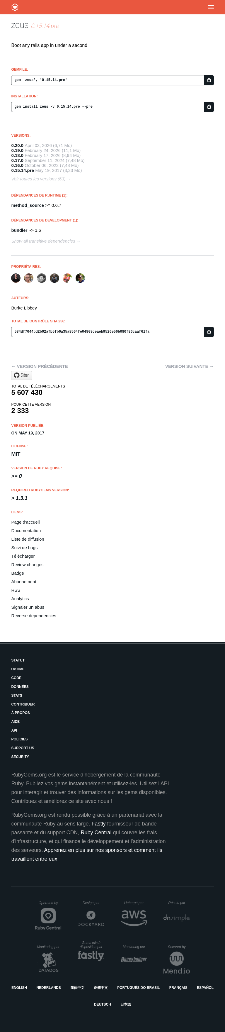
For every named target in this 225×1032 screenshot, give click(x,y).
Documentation (26, 530)
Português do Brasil (138, 988)
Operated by (50, 905)
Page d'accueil (25, 522)
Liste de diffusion (27, 539)
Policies (19, 739)
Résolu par (179, 903)
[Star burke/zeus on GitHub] (21, 375)
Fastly (99, 824)
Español (205, 988)
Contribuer (23, 704)
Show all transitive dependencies (43, 240)
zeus (20, 25)
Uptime (17, 669)
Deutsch (102, 1004)
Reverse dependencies (33, 615)
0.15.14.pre (22, 170)
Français (178, 988)
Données (19, 687)
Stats (16, 695)
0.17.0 (17, 160)
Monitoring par (49, 947)
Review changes (27, 564)
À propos (20, 713)
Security (20, 757)
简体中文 (77, 988)
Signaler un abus (27, 607)
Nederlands (48, 988)
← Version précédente (39, 366)
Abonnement (23, 581)
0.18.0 (17, 155)
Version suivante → (189, 366)
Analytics (20, 598)
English (19, 988)
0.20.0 (17, 145)
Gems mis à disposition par (92, 945)
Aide (15, 722)
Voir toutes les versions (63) (38, 178)
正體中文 (101, 988)
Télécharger (23, 556)
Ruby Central (96, 832)
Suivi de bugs (24, 547)
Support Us (22, 748)
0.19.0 (17, 150)
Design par (93, 903)
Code (16, 678)
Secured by (179, 947)
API (14, 730)
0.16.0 (17, 165)
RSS (15, 590)
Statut (18, 660)
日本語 (125, 1004)
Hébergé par (135, 903)
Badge (17, 573)
